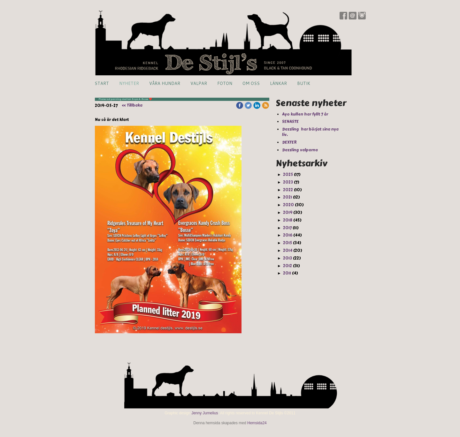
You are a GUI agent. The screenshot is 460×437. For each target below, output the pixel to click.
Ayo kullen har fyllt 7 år (305, 114)
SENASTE (291, 121)
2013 (287, 258)
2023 (288, 182)
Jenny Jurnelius (204, 413)
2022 (288, 190)
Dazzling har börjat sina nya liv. (310, 132)
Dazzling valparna (300, 150)
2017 (287, 228)
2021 (287, 197)
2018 (287, 220)
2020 (288, 205)
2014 (287, 250)
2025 (288, 174)
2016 (287, 235)
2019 (287, 212)
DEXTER (290, 142)
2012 (287, 266)
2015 (287, 243)
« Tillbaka (132, 105)
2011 (287, 273)
